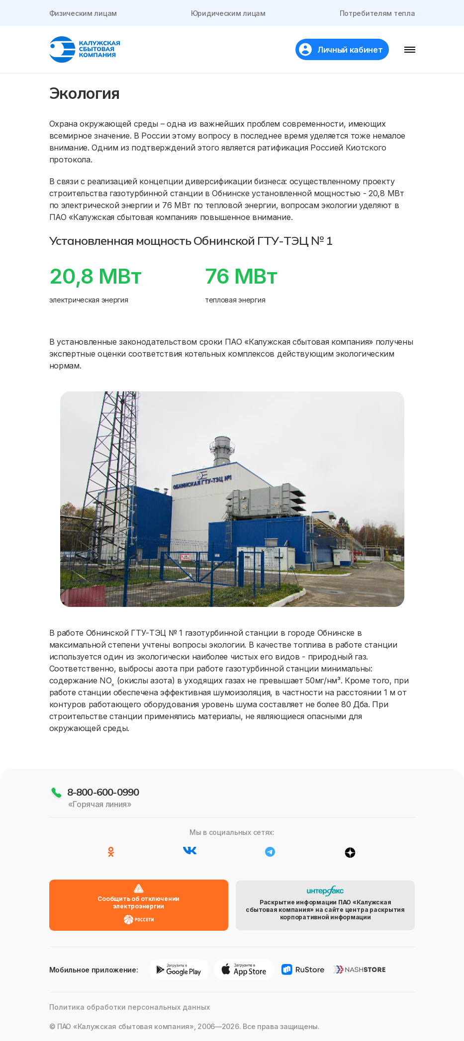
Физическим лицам (83, 13)
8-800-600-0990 (103, 792)
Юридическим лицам (228, 13)
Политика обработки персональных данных (129, 1007)
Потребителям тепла (377, 13)
